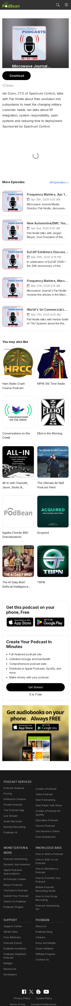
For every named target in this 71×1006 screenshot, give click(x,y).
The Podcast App (13, 806)
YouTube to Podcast (15, 881)
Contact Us (42, 948)
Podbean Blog (43, 920)
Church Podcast (44, 816)
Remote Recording (14, 822)
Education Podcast (46, 810)
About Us (41, 915)
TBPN (41, 577)
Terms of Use (53, 987)
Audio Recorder (12, 817)
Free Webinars (12, 926)
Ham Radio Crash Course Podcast (13, 380)
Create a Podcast (45, 779)
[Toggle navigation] (66, 5)
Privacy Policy (12, 987)
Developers (10, 963)
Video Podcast (44, 785)
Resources (10, 957)
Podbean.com (46, 999)
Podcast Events (12, 932)
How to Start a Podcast (48, 845)
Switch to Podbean (14, 892)
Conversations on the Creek (15, 430)
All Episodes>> (60, 176)
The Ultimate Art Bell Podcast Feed (50, 480)
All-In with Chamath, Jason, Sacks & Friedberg (15, 480)
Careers (40, 926)
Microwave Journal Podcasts (31, 66)
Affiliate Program (45, 943)
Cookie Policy (33, 987)
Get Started (35, 677)
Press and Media (45, 932)
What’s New (10, 920)
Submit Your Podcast (15, 887)
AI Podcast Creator (14, 870)
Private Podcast (12, 800)
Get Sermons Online (47, 822)
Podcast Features (13, 783)
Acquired (42, 527)
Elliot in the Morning (49, 428)
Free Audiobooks (45, 827)
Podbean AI (10, 828)
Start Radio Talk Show (48, 796)
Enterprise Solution (14, 794)
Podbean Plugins (13, 898)
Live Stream (10, 811)
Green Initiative (44, 937)
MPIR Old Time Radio (51, 378)
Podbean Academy (14, 937)
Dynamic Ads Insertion (16, 855)
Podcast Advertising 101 (49, 896)
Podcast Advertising (15, 850)
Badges (8, 952)
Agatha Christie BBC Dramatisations (15, 529)
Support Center (12, 915)
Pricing (7, 789)
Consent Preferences (32, 993)
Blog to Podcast (12, 876)
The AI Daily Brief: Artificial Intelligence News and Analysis (14, 579)
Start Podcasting (45, 790)
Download (16, 75)
